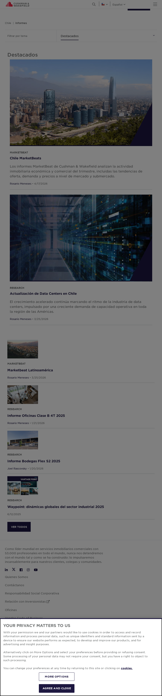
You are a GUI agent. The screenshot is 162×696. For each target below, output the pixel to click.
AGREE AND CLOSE (57, 688)
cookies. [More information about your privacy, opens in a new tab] (127, 668)
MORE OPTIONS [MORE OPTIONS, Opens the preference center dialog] (57, 676)
